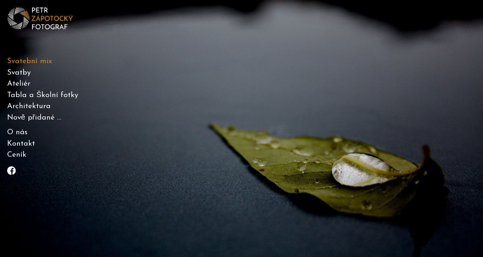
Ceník (16, 154)
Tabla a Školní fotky (42, 95)
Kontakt (21, 143)
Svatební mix (29, 61)
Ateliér (18, 83)
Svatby (19, 72)
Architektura (29, 106)
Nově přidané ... (34, 117)
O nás (17, 132)
